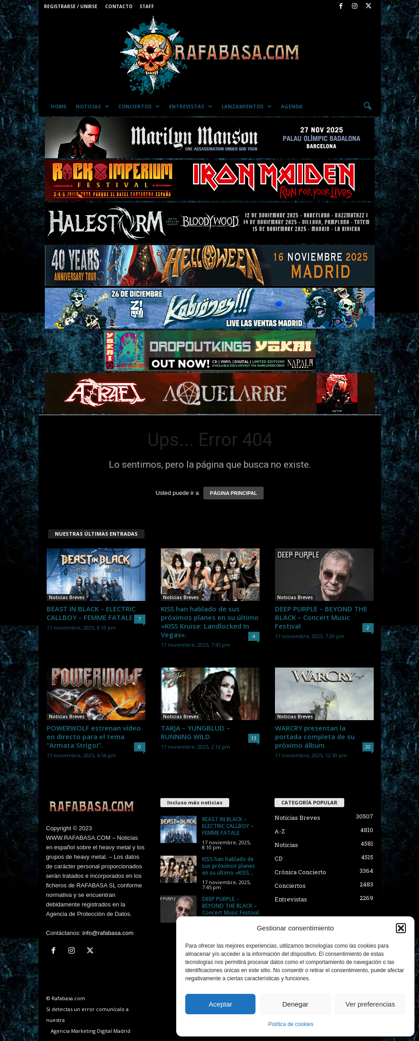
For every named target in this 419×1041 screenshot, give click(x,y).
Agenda (292, 106)
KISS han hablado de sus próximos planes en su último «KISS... (228, 865)
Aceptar (220, 1004)
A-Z (280, 831)
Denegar (295, 1004)
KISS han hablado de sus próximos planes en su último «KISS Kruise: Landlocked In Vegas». (210, 621)
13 (253, 738)
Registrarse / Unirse (70, 6)
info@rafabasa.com (108, 933)
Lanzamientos (247, 106)
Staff (147, 6)
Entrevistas (190, 106)
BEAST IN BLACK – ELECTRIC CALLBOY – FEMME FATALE (91, 613)
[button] (400, 928)
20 (368, 746)
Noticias (92, 106)
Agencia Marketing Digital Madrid (90, 1030)
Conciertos (139, 106)
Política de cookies (290, 1024)
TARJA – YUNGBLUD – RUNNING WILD (195, 732)
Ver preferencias (370, 1004)
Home (59, 106)
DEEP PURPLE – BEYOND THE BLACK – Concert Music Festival (321, 617)
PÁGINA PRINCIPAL (233, 493)
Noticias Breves (67, 597)
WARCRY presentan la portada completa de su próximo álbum (315, 736)
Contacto (119, 6)
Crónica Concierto (300, 872)
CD (279, 858)
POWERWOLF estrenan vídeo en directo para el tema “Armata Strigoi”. (94, 736)
